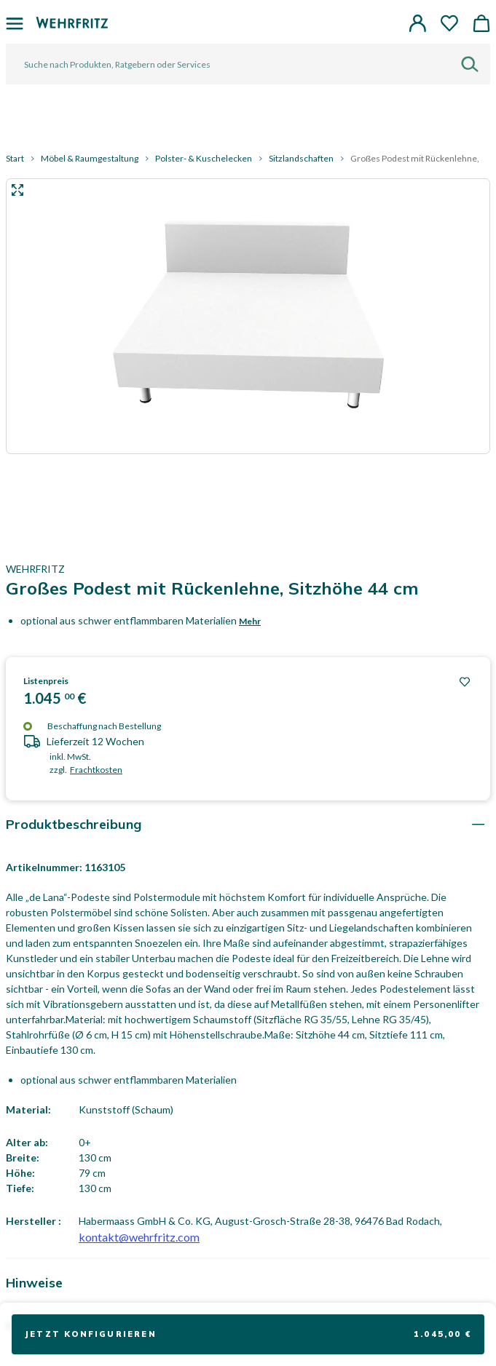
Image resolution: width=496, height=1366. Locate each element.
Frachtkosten (96, 769)
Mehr (250, 621)
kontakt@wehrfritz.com (139, 1237)
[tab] (248, 824)
